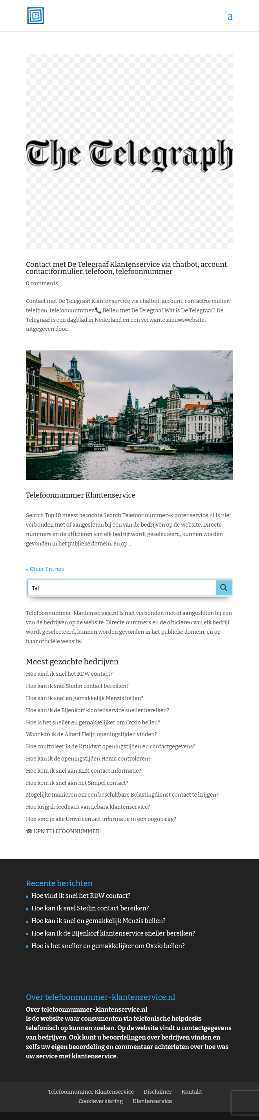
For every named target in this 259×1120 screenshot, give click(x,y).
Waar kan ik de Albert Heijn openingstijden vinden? (91, 734)
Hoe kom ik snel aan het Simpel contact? (77, 783)
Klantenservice (152, 1101)
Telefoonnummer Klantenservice (80, 495)
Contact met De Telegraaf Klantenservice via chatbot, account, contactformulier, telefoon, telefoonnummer (127, 268)
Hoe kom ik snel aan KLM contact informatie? (83, 771)
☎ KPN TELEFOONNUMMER (62, 831)
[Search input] (122, 587)
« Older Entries (45, 569)
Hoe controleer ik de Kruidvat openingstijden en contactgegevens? (110, 746)
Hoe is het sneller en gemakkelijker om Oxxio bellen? (93, 722)
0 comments (42, 283)
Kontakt (192, 1092)
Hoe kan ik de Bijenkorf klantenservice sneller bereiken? (97, 710)
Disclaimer (158, 1092)
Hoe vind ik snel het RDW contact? (69, 674)
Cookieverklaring (100, 1101)
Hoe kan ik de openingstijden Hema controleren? (88, 758)
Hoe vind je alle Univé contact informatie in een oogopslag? (101, 819)
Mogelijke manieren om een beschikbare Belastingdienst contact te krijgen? (122, 795)
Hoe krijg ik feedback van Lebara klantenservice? (88, 807)
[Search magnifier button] (223, 587)
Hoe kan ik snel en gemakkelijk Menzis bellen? (84, 698)
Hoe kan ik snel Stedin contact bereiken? (77, 686)
